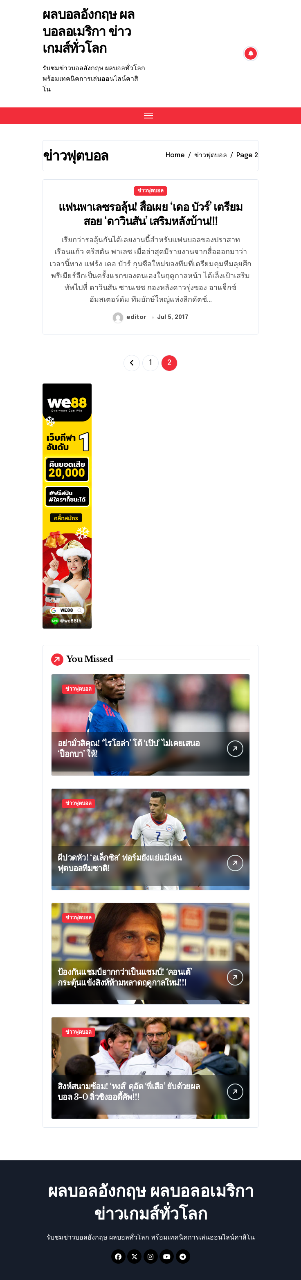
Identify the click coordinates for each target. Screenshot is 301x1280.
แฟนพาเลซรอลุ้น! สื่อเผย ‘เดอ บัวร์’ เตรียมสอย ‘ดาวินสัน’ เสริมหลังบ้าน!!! (150, 214)
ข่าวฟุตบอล (150, 191)
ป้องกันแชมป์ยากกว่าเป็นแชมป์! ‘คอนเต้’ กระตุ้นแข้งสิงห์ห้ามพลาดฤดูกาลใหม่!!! (125, 977)
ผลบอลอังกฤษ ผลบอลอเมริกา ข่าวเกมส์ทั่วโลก (89, 31)
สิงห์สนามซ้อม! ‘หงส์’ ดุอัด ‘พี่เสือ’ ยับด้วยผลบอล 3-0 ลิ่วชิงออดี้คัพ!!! (129, 1092)
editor (129, 317)
